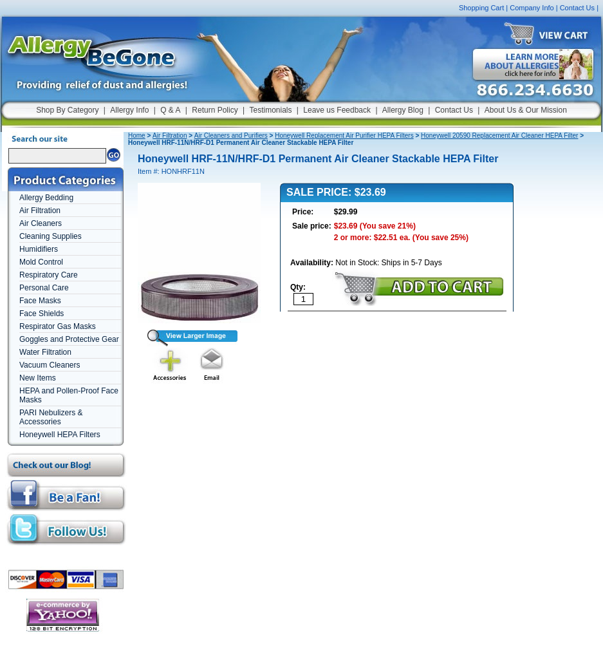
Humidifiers (38, 249)
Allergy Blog (402, 110)
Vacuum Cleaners (49, 365)
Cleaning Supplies (50, 236)
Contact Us (577, 8)
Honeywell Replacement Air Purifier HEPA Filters (344, 135)
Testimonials (270, 110)
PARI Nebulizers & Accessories (50, 417)
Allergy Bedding (46, 197)
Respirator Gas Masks (57, 326)
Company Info (531, 8)
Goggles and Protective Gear (69, 339)
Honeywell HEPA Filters (59, 434)
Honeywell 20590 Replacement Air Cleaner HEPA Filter (499, 135)
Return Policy (214, 110)
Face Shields (41, 313)
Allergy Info (129, 110)
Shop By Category (67, 110)
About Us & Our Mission (526, 110)
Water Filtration (45, 352)
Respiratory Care (48, 274)
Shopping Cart (481, 8)
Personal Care (44, 287)
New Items (37, 377)
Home (136, 135)
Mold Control (41, 262)
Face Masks (40, 300)
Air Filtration (39, 210)
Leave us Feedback (337, 110)
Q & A (170, 110)
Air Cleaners (40, 223)
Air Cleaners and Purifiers (231, 135)
